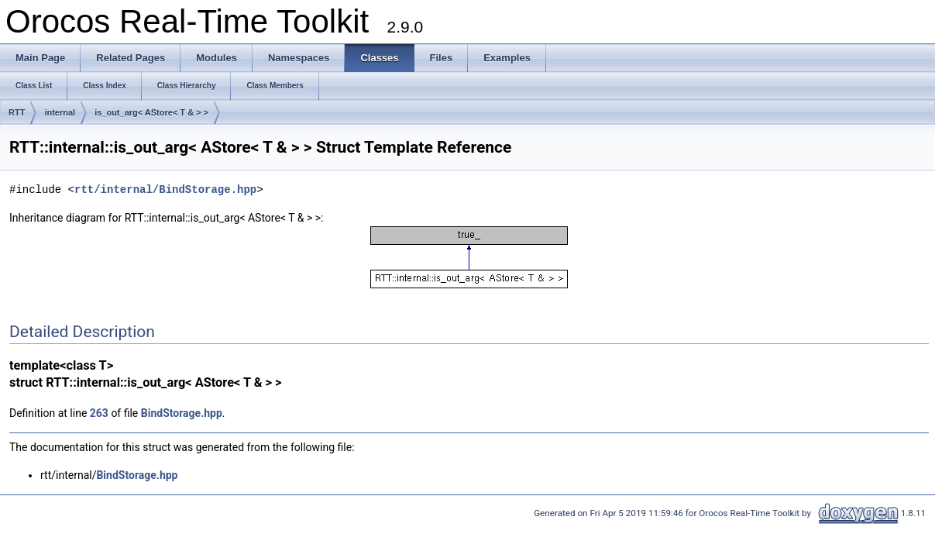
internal (59, 112)
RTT (17, 112)
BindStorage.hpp (181, 413)
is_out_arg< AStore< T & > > (151, 112)
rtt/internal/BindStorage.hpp (165, 189)
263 (99, 413)
